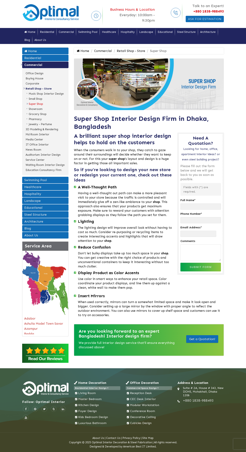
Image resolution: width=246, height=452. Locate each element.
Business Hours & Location (132, 9)
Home (29, 32)
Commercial (66, 32)
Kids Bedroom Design (93, 417)
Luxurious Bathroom (92, 423)
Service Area (38, 246)
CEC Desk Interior (143, 399)
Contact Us (113, 438)
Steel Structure (186, 32)
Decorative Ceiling (143, 417)
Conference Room (142, 411)
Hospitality (128, 32)
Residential (47, 32)
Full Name (187, 200)
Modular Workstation (144, 405)
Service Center (35, 160)
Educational (165, 32)
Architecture (208, 32)
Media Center (34, 139)
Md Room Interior (37, 134)
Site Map (148, 438)
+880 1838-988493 (208, 11)
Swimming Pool (87, 32)
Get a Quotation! (202, 339)
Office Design (34, 73)
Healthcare (109, 32)
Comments (187, 241)
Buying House (34, 78)
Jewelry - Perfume (40, 124)
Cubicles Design (141, 423)
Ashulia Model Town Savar (43, 323)
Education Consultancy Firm (43, 170)
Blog (27, 40)
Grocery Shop (38, 114)
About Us (40, 40)
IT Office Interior (37, 144)
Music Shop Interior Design (46, 93)
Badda (29, 334)
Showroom (36, 109)
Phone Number (191, 213)
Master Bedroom (90, 399)
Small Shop (35, 98)
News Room (33, 149)
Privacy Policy (131, 438)
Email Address (191, 227)
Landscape (146, 32)
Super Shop (36, 104)
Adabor (29, 318)
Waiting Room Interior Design (45, 165)
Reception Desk (141, 393)
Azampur (31, 328)
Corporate (32, 83)
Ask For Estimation (204, 19)
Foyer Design (87, 411)
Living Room (87, 393)
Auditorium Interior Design (43, 154)
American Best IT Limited (139, 446)
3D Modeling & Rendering (42, 129)
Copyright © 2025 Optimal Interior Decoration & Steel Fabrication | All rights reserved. (123, 442)
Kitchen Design (88, 405)
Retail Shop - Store (39, 88)
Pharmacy (35, 119)
